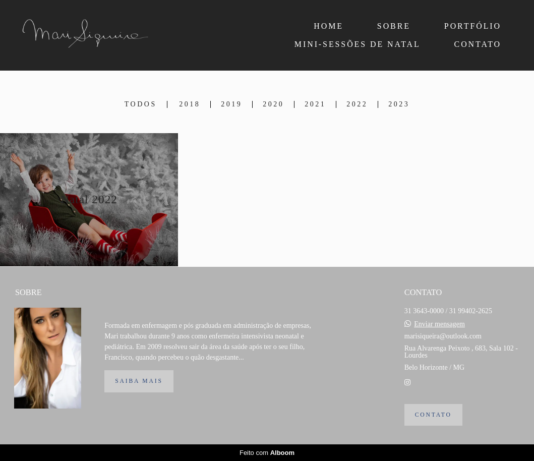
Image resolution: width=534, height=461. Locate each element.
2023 (398, 104)
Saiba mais (138, 381)
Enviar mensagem (439, 324)
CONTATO (477, 44)
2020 (273, 104)
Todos (141, 104)
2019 (231, 104)
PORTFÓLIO (472, 26)
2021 (315, 104)
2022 (357, 104)
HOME (328, 26)
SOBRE (393, 26)
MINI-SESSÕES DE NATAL (357, 44)
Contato (433, 415)
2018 (189, 104)
